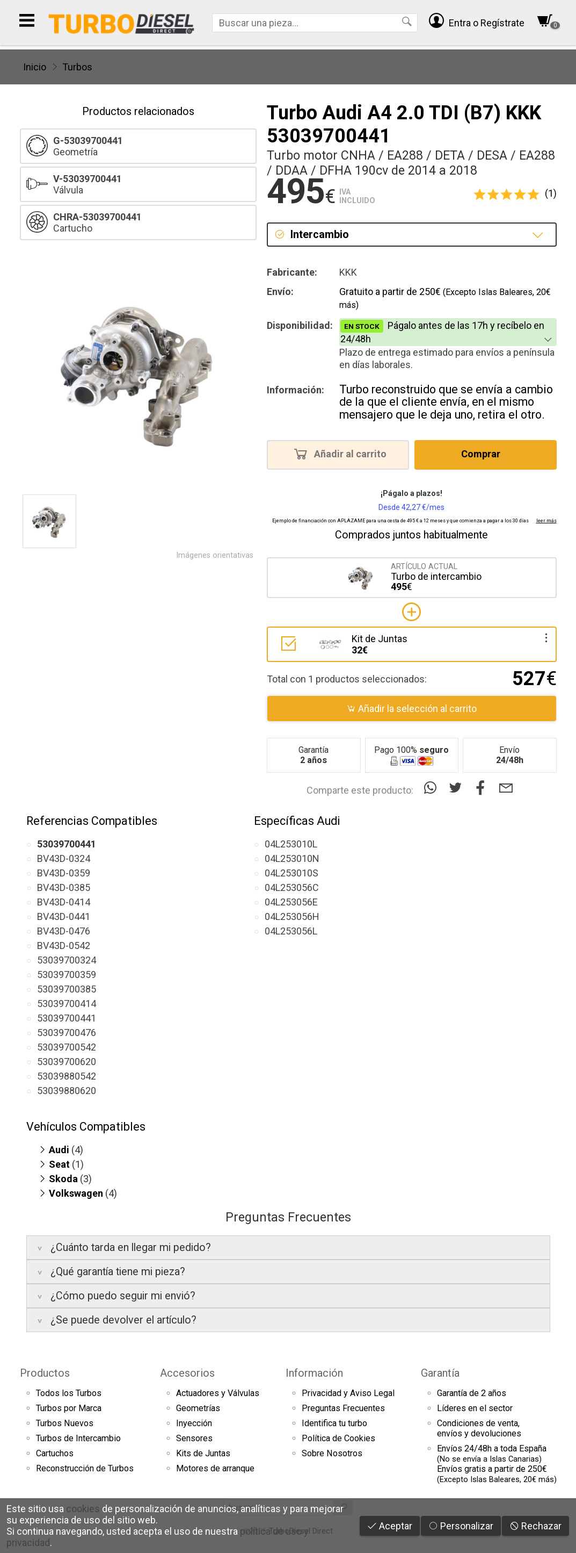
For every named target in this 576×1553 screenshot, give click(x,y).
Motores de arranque (215, 1468)
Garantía (440, 1373)
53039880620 (66, 1090)
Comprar (484, 453)
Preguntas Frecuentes (343, 1408)
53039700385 (66, 989)
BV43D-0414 (63, 902)
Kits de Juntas (203, 1453)
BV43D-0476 (63, 931)
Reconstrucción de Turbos (85, 1468)
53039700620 (66, 1061)
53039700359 (66, 974)
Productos (45, 1373)
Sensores (194, 1438)
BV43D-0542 (63, 945)
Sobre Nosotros (332, 1453)
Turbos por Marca (68, 1408)
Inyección (194, 1423)
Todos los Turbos (68, 1393)
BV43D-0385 (63, 887)
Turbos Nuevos (64, 1423)
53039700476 (66, 1032)
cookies (83, 1508)
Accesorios (187, 1373)
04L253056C (292, 887)
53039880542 (66, 1076)
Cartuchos (55, 1453)
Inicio (34, 67)
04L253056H (292, 916)
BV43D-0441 (63, 916)
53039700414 (66, 1003)
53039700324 (66, 960)
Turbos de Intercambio (78, 1438)
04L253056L (291, 931)
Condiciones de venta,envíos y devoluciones (479, 1428)
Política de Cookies (338, 1438)
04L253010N (292, 858)
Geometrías (198, 1408)
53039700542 (66, 1047)
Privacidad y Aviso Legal (348, 1393)
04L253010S (291, 873)
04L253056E (291, 902)
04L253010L (291, 844)
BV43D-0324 (63, 858)
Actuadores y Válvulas (217, 1393)
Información (314, 1373)
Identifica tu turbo (334, 1423)
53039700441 (66, 1018)
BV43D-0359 (63, 873)
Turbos (77, 67)
